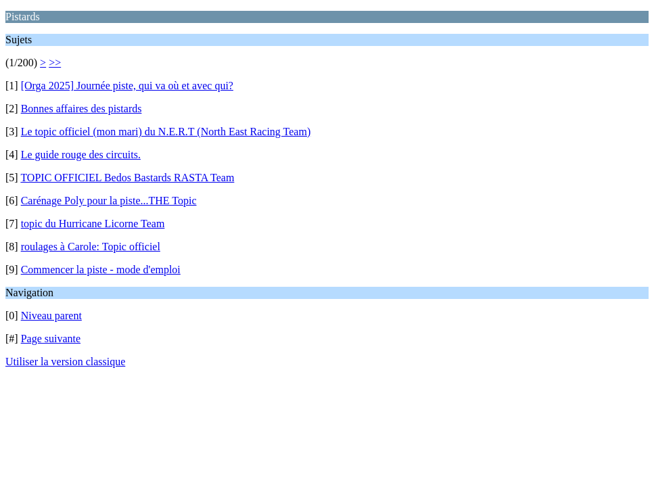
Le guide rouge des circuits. (81, 154)
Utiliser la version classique (65, 361)
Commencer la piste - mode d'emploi (101, 269)
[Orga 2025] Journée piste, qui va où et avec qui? (127, 85)
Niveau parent (51, 315)
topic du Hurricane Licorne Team (93, 223)
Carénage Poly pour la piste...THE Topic (109, 200)
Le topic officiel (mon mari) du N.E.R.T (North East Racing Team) (166, 131)
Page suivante (50, 338)
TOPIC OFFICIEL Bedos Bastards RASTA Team (127, 177)
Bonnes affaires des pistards (81, 108)
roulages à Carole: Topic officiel (90, 246)
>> (55, 62)
